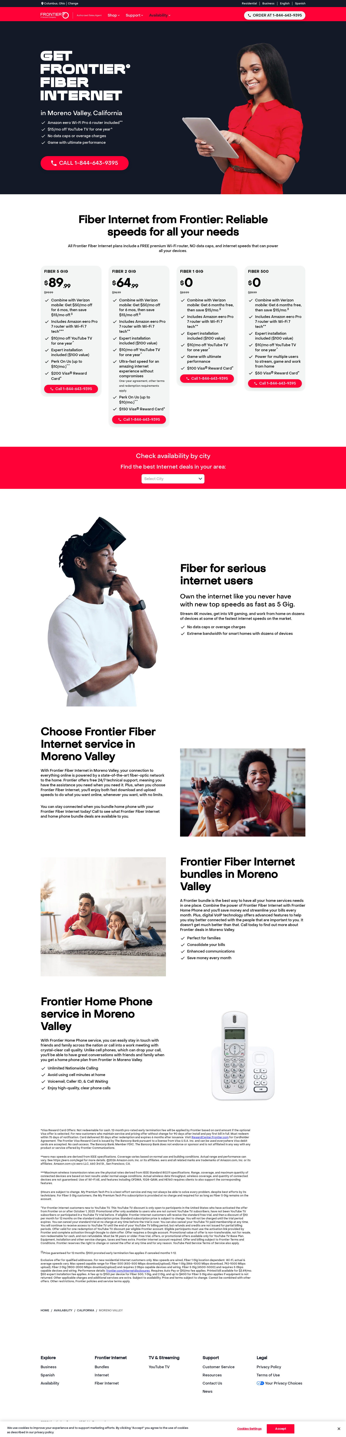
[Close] (339, 1428)
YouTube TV (159, 1367)
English (285, 3)
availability (63, 1310)
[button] (200, 479)
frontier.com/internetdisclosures (128, 1271)
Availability (50, 1383)
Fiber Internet (107, 1383)
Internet (102, 1375)
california (85, 1310)
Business (268, 3)
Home (45, 1310)
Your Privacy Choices (279, 1383)
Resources (212, 1375)
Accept (280, 1429)
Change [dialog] (73, 3)
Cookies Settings (249, 1429)
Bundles (102, 1367)
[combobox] (168, 478)
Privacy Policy (269, 1367)
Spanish (300, 3)
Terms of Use (268, 1375)
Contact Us (212, 1383)
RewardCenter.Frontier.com (210, 1137)
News (207, 1391)
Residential (249, 3)
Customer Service (219, 1367)
